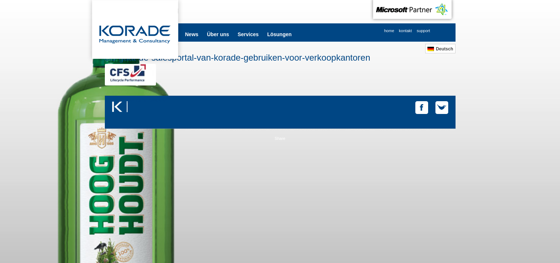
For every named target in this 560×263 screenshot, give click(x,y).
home (389, 30)
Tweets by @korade (146, 100)
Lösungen (279, 34)
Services (248, 34)
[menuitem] (440, 49)
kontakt (405, 30)
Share (280, 138)
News (192, 34)
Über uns (218, 34)
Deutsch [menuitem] (444, 49)
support (423, 30)
